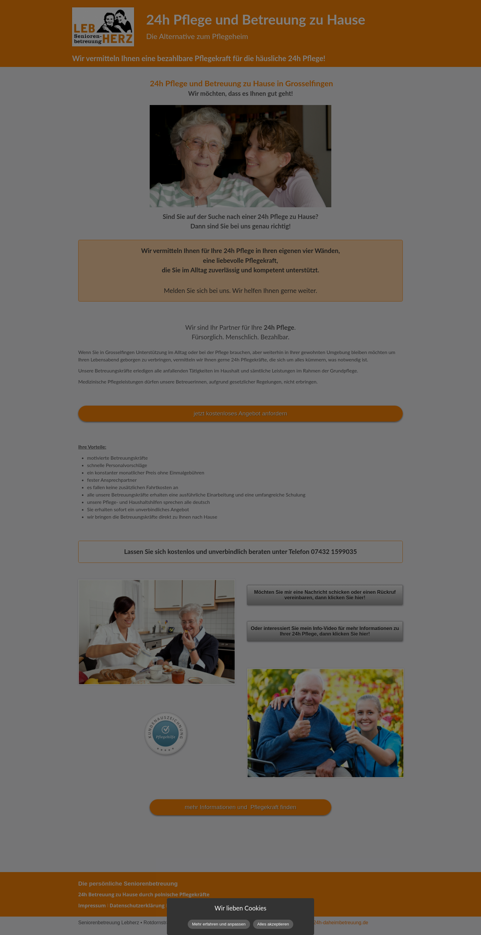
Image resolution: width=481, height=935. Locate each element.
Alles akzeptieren (273, 924)
